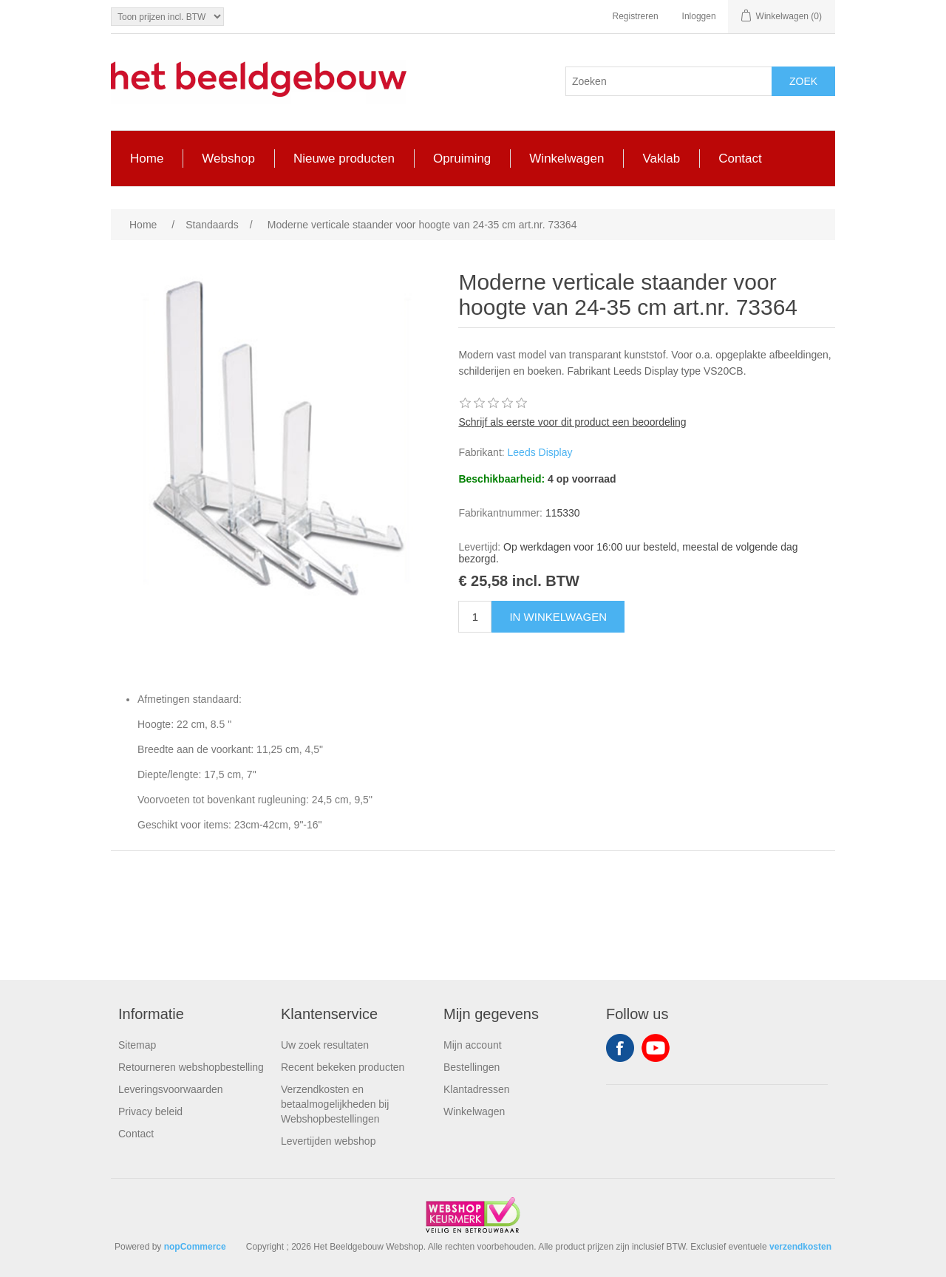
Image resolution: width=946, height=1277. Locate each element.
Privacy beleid (150, 1111)
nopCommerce (195, 1247)
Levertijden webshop (328, 1141)
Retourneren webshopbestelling (191, 1067)
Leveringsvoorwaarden (170, 1089)
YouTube (656, 1048)
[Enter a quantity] (474, 617)
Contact (136, 1134)
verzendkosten (800, 1247)
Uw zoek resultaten (325, 1045)
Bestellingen (471, 1067)
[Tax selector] (167, 16)
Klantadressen (476, 1089)
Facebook (620, 1048)
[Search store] (668, 81)
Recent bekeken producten (342, 1067)
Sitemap (137, 1045)
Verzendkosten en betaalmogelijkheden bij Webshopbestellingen (335, 1104)
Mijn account (472, 1045)
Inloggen (699, 16)
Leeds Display (540, 452)
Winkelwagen (474, 1111)
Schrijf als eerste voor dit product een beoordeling (572, 422)
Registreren (636, 16)
